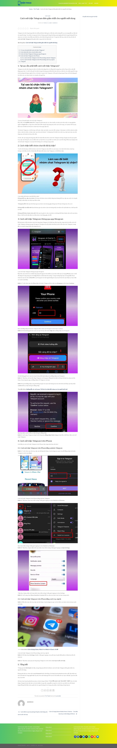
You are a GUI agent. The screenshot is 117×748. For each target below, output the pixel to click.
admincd (55, 22)
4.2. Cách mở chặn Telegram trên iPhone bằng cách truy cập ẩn (37, 59)
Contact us (34, 745)
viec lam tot (82, 3)
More (96, 3)
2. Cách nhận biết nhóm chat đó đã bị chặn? (30, 52)
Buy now (40, 745)
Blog (28, 745)
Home (30, 9)
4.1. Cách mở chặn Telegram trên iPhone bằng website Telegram (38, 57)
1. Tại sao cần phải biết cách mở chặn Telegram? (32, 50)
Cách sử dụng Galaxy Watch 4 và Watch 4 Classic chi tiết (42, 649)
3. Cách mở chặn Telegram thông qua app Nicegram (32, 54)
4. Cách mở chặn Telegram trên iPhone (29, 56)
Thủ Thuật (36, 9)
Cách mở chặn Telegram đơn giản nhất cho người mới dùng (41, 42)
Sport (91, 3)
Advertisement (22, 745)
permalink (58, 696)
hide (40, 47)
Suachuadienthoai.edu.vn (68, 3)
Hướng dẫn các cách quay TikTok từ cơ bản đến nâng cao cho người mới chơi (46, 389)
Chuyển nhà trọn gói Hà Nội (89, 16)
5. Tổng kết (22, 61)
